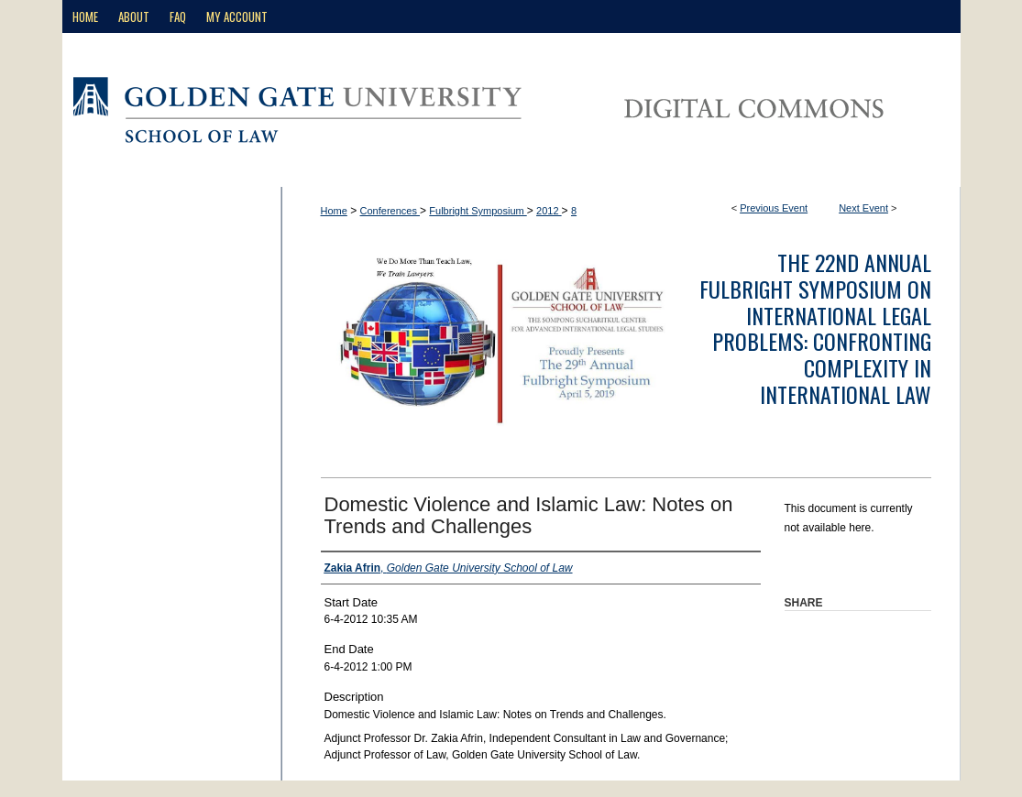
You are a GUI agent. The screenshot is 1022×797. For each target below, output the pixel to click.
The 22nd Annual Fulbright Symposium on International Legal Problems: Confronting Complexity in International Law (815, 328)
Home (334, 210)
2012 (549, 210)
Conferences (390, 210)
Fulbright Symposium (477, 210)
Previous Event (774, 207)
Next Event (863, 207)
